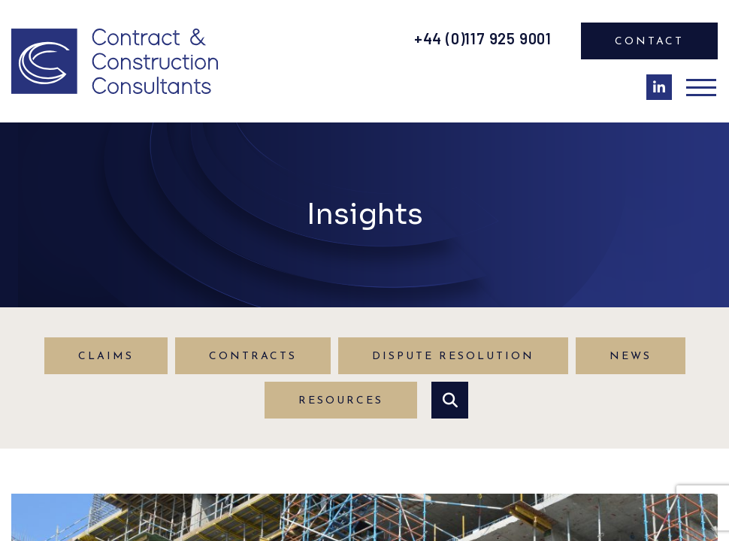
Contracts (253, 356)
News (631, 356)
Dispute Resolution (453, 356)
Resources (340, 401)
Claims (106, 356)
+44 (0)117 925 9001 (483, 38)
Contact (649, 41)
